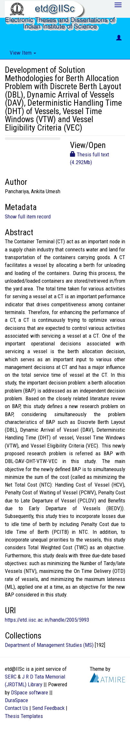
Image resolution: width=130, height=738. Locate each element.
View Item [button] (23, 52)
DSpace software (29, 692)
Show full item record (28, 216)
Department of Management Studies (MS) (49, 645)
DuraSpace (16, 700)
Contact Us (16, 708)
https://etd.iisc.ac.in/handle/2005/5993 (47, 620)
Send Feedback (48, 708)
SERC (10, 676)
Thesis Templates (24, 716)
